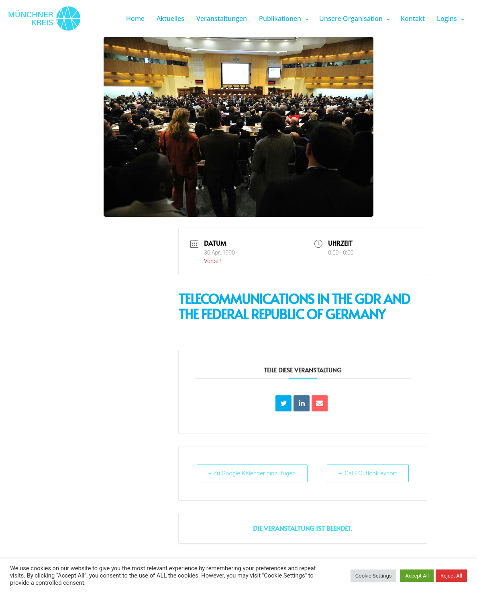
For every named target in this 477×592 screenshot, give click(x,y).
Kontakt (413, 18)
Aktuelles (170, 18)
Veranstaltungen (221, 18)
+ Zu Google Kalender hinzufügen (252, 473)
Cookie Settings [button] (373, 576)
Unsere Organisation (351, 18)
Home (135, 18)
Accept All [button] (417, 576)
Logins (447, 18)
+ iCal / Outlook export (367, 473)
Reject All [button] (451, 576)
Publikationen (280, 18)
